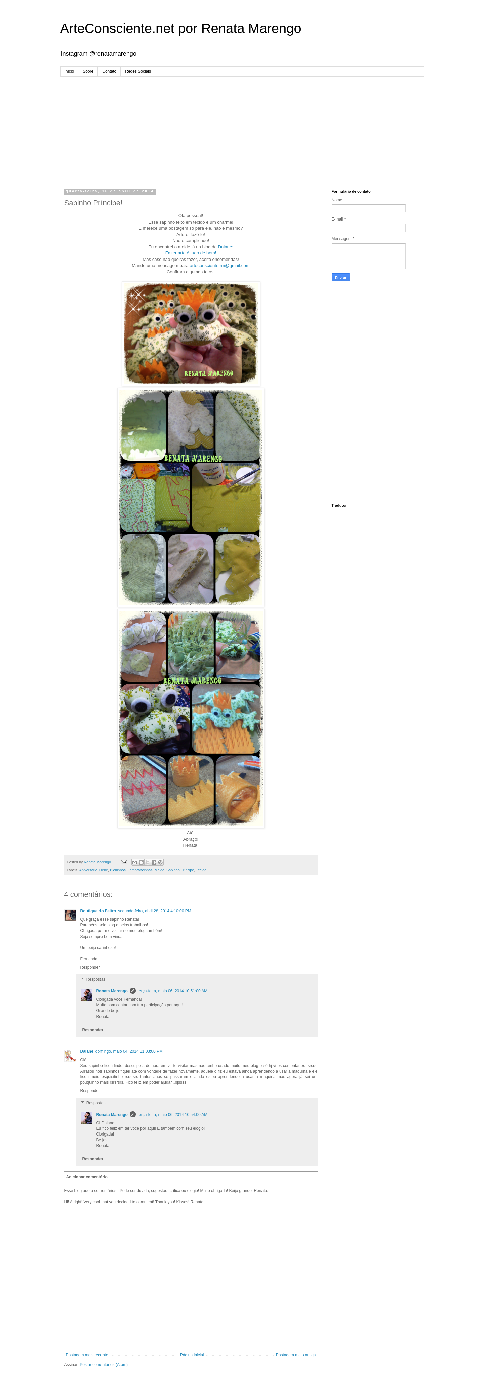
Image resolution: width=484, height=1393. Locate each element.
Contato (109, 71)
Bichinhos (118, 870)
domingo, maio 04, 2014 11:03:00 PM (129, 1051)
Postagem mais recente (87, 1355)
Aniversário (88, 870)
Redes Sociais (138, 71)
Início (69, 71)
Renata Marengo (112, 991)
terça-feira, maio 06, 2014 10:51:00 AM (172, 991)
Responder (90, 967)
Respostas (96, 979)
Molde (159, 870)
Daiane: (225, 246)
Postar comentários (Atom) (104, 1364)
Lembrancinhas (140, 870)
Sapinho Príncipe (180, 870)
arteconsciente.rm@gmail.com (219, 265)
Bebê (103, 870)
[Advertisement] (242, 127)
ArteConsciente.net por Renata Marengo (180, 28)
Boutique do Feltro (98, 911)
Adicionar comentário (87, 1177)
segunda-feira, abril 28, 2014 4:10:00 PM (154, 911)
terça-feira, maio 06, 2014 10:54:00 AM (172, 1114)
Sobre (88, 71)
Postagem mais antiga (296, 1355)
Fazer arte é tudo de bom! (190, 252)
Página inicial (192, 1355)
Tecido (201, 870)
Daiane (86, 1051)
